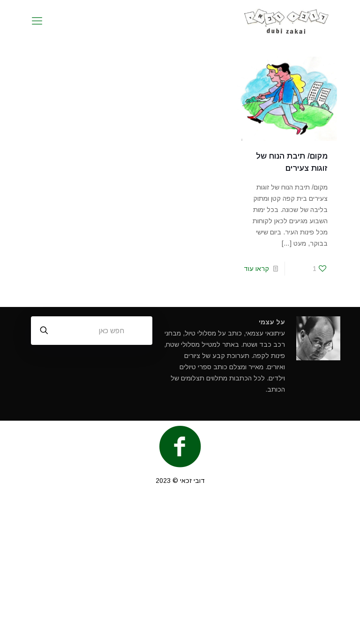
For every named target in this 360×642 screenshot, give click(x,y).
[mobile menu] (37, 21)
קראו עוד (256, 268)
